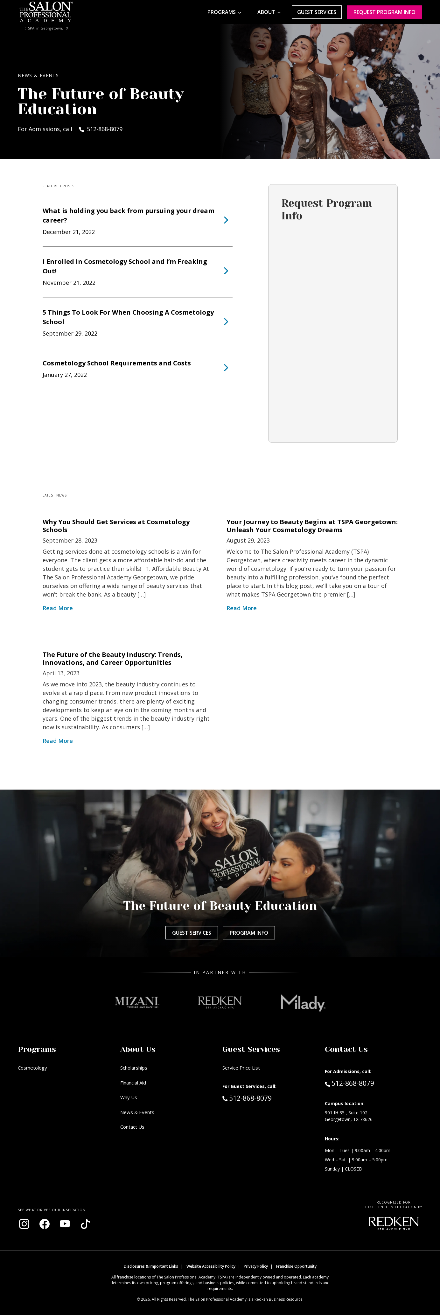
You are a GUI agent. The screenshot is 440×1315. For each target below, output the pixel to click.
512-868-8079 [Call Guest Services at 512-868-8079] (247, 1098)
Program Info (249, 932)
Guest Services (316, 12)
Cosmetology (32, 1068)
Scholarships (133, 1068)
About (266, 12)
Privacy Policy (256, 1266)
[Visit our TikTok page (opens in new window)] (85, 1224)
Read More (58, 608)
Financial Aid (133, 1082)
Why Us (128, 1097)
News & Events (137, 1112)
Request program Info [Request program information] (384, 12)
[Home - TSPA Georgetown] (46, 12)
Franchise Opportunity (296, 1266)
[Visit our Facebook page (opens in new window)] (44, 1224)
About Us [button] (138, 1049)
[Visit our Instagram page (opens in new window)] (24, 1224)
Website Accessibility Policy (210, 1266)
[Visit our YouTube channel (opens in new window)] (65, 1224)
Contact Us (132, 1127)
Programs (221, 12)
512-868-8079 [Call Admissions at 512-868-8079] (349, 1083)
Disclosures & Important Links (151, 1266)
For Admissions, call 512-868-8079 (70, 129)
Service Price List (241, 1068)
